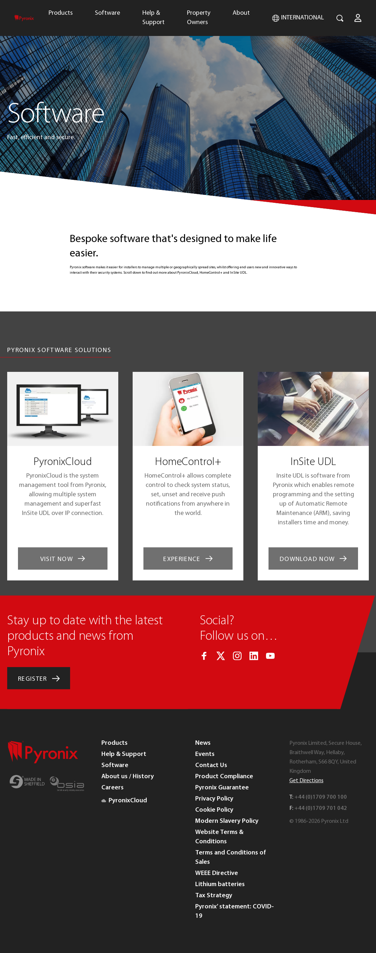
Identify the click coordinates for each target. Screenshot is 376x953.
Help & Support (153, 18)
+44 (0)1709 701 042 (320, 808)
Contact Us (211, 765)
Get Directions (306, 781)
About (241, 13)
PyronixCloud (124, 800)
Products (61, 13)
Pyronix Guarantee (222, 787)
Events (205, 754)
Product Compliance (224, 776)
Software (107, 13)
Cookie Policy (214, 810)
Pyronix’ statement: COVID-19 (234, 911)
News (203, 743)
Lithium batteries (220, 884)
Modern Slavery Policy (226, 821)
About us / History (127, 776)
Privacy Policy (214, 798)
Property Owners (198, 18)
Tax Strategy (213, 895)
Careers (112, 787)
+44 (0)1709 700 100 (320, 797)
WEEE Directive (216, 873)
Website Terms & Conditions (219, 837)
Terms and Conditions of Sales (230, 857)
